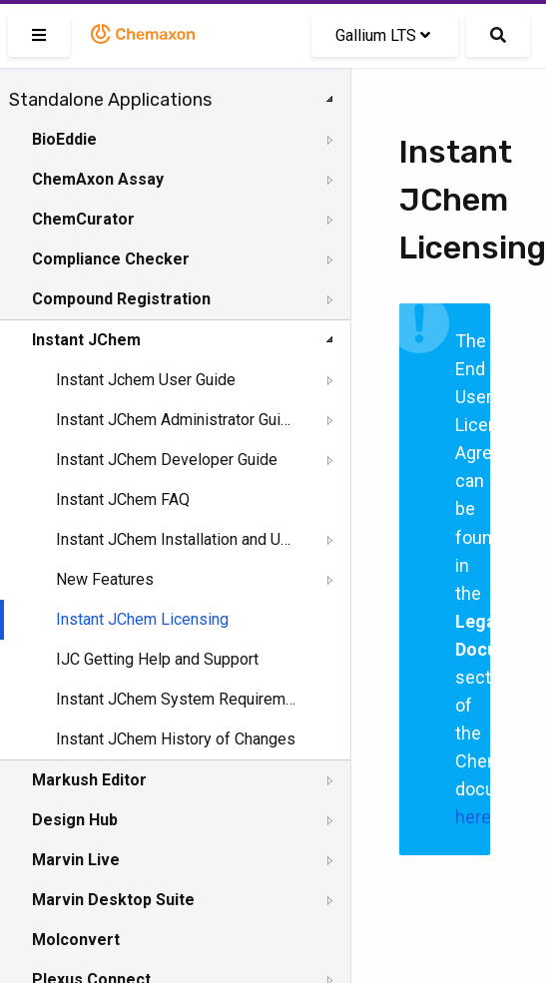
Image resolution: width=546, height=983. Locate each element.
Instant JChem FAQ (123, 499)
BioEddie (64, 139)
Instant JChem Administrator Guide (176, 419)
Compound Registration (121, 298)
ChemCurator (83, 219)
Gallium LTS (382, 35)
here (473, 816)
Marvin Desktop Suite (113, 899)
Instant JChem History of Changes (175, 739)
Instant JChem (86, 339)
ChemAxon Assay (98, 179)
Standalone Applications (110, 100)
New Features (105, 579)
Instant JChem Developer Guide (166, 459)
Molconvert (76, 939)
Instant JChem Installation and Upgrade (176, 539)
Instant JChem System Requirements (176, 699)
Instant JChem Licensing (142, 619)
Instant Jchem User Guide (146, 379)
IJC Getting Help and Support (157, 659)
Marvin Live (76, 859)
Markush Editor (89, 779)
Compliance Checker (111, 258)
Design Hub (75, 819)
